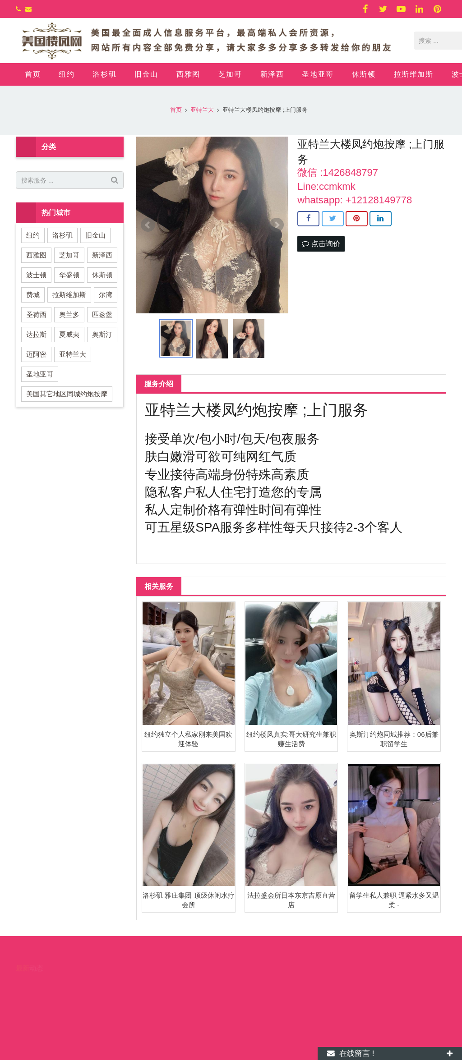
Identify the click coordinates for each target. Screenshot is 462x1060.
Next (276, 225)
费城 (33, 294)
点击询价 (321, 244)
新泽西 (102, 255)
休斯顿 (102, 275)
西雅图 (36, 255)
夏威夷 (69, 334)
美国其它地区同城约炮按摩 (66, 394)
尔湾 (105, 294)
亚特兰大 (72, 354)
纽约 (33, 235)
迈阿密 (36, 354)
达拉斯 (36, 334)
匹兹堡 (102, 314)
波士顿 (36, 275)
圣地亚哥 (39, 374)
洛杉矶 (62, 235)
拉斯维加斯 (69, 294)
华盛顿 (69, 275)
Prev (148, 225)
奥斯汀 (102, 334)
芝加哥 (69, 255)
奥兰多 (69, 314)
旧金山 (95, 235)
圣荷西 (36, 314)
